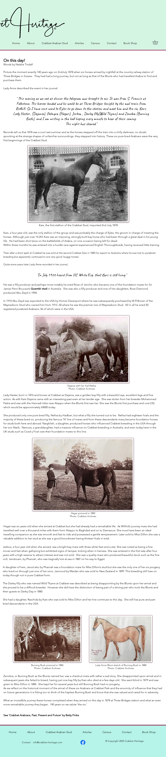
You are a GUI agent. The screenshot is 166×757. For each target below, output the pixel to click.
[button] (157, 42)
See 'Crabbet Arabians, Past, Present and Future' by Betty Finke (41, 715)
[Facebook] (83, 742)
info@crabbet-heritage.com (47, 742)
